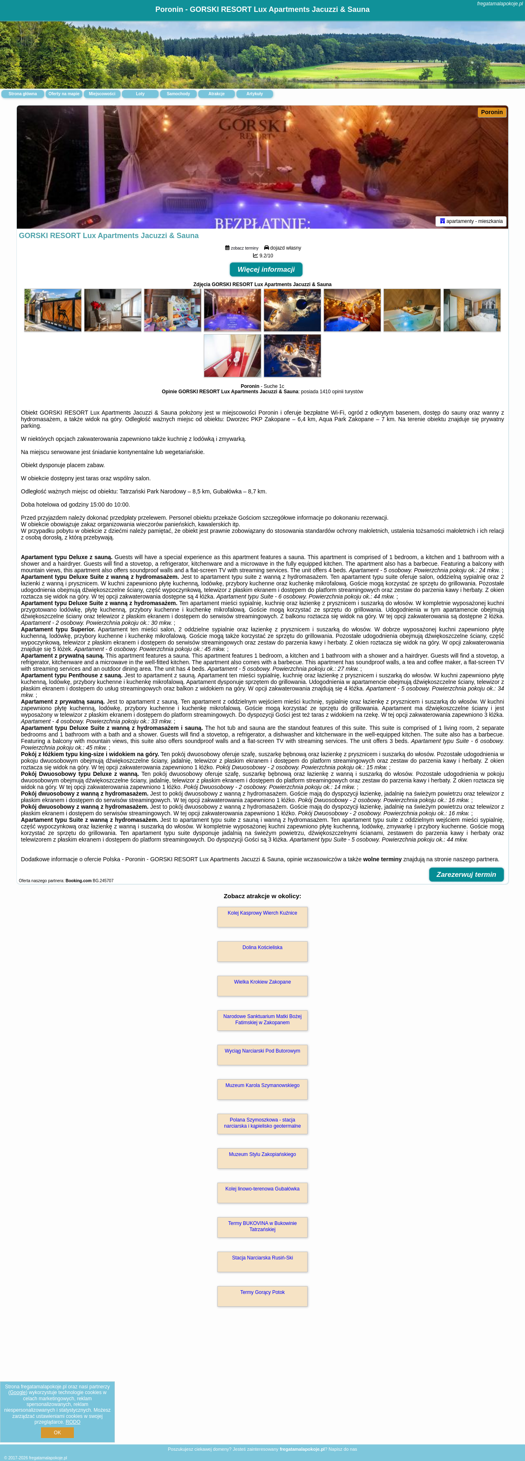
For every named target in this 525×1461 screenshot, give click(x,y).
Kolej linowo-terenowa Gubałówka (263, 1189)
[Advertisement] (262, 1384)
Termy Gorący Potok (262, 1292)
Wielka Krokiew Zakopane (262, 982)
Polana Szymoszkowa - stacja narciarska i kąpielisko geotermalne (262, 1122)
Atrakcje (216, 94)
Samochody (178, 94)
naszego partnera (475, 859)
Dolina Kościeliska (262, 947)
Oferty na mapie (64, 94)
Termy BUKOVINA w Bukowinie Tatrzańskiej (262, 1226)
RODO (73, 1422)
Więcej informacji (266, 269)
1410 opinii (331, 391)
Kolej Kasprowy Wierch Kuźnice (262, 913)
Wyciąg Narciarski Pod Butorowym (262, 1051)
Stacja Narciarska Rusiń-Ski (262, 1258)
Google (18, 1392)
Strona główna (23, 94)
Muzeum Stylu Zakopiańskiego (262, 1154)
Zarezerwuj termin (467, 874)
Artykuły (255, 94)
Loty (140, 94)
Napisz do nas (343, 1449)
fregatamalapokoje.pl (500, 4)
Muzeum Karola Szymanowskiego (263, 1085)
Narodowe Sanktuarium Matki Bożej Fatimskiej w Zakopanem (263, 1019)
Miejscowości (102, 94)
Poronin (492, 112)
